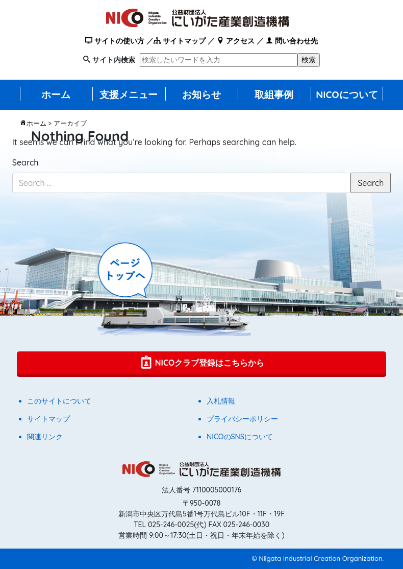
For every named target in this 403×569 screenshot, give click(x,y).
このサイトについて (59, 401)
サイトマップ (180, 40)
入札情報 (221, 401)
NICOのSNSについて (240, 436)
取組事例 (274, 94)
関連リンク (45, 436)
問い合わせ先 (292, 40)
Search (25, 162)
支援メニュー (128, 94)
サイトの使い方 (114, 40)
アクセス (236, 40)
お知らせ (201, 94)
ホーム (55, 94)
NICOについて (347, 94)
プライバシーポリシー (242, 418)
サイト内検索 (113, 59)
